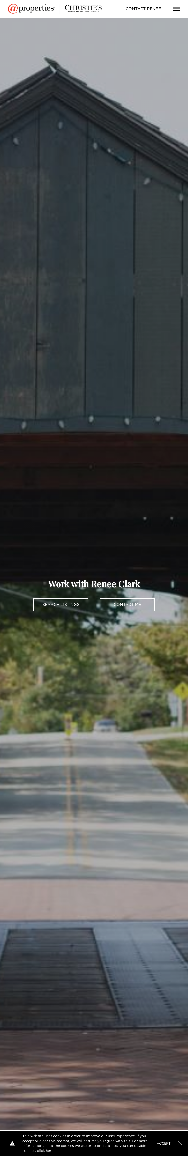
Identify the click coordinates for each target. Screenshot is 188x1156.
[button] (180, 1143)
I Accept (163, 1143)
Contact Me (127, 604)
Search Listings (60, 604)
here (49, 1151)
